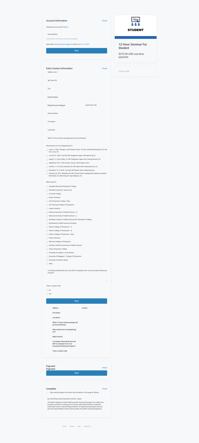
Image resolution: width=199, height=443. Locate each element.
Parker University (53, 238)
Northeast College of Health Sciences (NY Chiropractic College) (69, 220)
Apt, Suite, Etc (52, 80)
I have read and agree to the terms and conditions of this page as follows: (72, 393)
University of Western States (57, 260)
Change (104, 21)
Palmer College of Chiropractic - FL (59, 227)
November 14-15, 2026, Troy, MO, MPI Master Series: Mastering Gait (70, 170)
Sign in (66, 27)
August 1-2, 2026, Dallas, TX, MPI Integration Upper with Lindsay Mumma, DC (73, 159)
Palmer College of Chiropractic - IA (59, 231)
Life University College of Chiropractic (60, 205)
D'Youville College (53, 194)
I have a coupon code (53, 286)
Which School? (51, 182)
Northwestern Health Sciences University (61, 223)
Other (49, 264)
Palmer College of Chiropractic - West (60, 234)
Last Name (51, 130)
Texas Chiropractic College (56, 249)
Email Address (52, 34)
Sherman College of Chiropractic (58, 242)
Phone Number (53, 113)
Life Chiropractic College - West (58, 201)
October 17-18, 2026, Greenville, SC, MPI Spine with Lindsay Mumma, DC (72, 167)
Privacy (72, 426)
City (49, 89)
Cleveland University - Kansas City (59, 190)
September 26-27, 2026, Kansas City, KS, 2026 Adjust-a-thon (67, 163)
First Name (51, 122)
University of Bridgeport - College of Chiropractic (63, 256)
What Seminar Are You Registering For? (59, 146)
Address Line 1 (53, 72)
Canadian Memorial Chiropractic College (61, 187)
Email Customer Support (62, 44)
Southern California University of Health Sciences (64, 245)
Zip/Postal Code (91, 105)
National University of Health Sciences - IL (61, 216)
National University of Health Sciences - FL (61, 212)
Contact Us (87, 426)
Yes (48, 294)
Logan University (53, 209)
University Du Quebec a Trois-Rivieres (60, 253)
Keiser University (53, 198)
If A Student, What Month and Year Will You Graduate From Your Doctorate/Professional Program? (77, 272)
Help (79, 426)
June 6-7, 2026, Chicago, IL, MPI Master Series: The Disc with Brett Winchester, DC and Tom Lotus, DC (76, 151)
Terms (64, 426)
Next (76, 50)
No (48, 290)
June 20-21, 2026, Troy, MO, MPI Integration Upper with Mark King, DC (71, 156)
